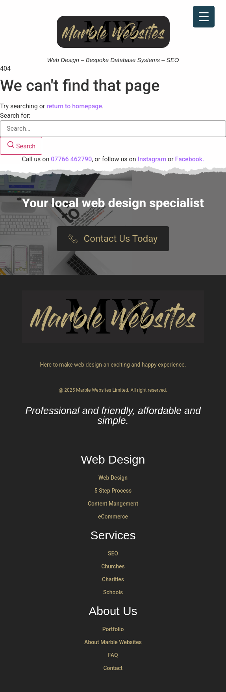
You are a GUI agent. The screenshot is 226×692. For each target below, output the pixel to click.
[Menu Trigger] (204, 16)
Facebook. (189, 159)
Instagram (151, 159)
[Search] (21, 146)
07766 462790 (71, 159)
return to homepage (74, 106)
